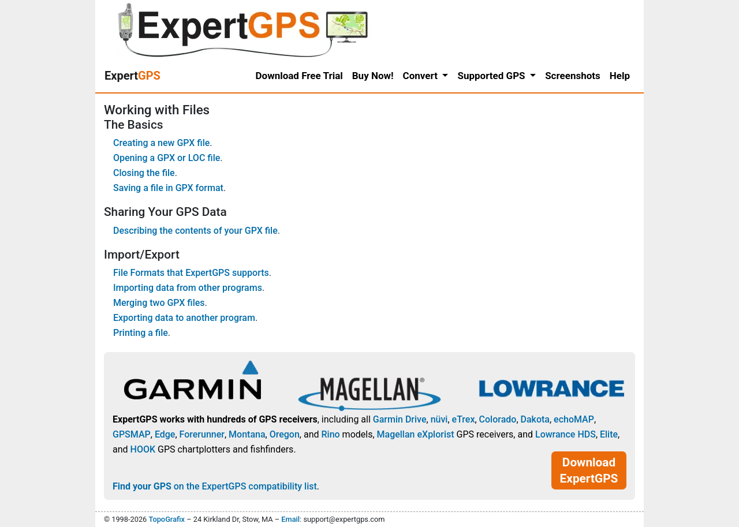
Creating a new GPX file (161, 142)
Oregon (285, 434)
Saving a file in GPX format (168, 187)
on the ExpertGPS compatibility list (215, 486)
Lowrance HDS (565, 434)
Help (620, 75)
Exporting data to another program (184, 317)
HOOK (143, 449)
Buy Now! (373, 75)
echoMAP (574, 419)
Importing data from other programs (187, 287)
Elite (609, 434)
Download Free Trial (299, 75)
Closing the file (144, 172)
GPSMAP (132, 434)
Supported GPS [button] (492, 75)
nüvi (439, 419)
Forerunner (202, 434)
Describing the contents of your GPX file (195, 230)
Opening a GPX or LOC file (166, 157)
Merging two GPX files (159, 302)
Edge (165, 434)
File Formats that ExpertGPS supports (191, 272)
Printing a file (140, 332)
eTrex (463, 419)
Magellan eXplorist (415, 434)
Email (290, 519)
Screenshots (572, 75)
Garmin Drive (400, 419)
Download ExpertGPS (589, 470)
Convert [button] (422, 75)
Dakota (535, 419)
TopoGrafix (166, 519)
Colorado (498, 419)
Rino (330, 434)
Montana (247, 434)
